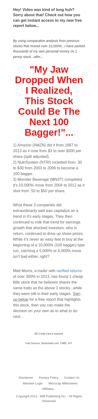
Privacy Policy (48, 377)
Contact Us (71, 377)
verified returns (69, 271)
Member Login (33, 383)
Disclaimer (26, 377)
